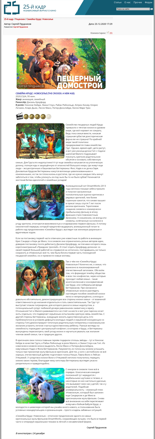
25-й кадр (8, 19)
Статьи (117, 2)
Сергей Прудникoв (20, 27)
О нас (127, 2)
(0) (109, 32)
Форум (148, 2)
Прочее (138, 2)
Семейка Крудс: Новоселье (40, 19)
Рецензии (20, 19)
